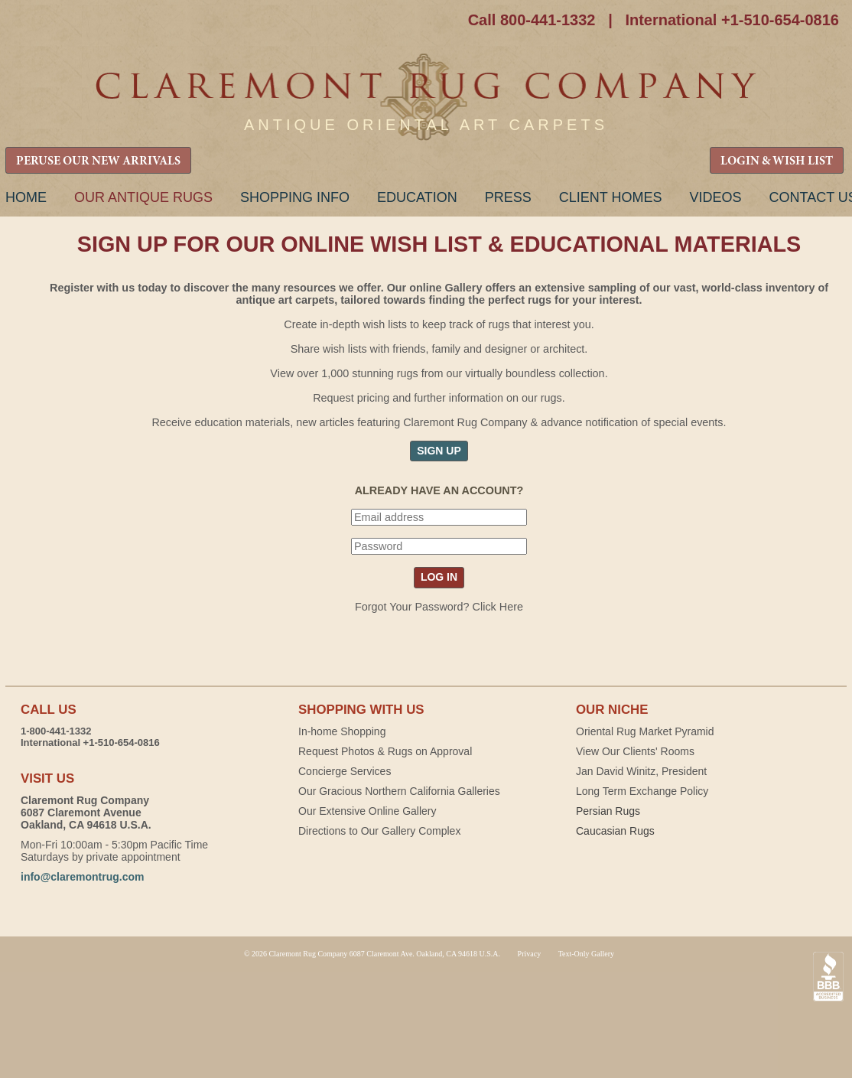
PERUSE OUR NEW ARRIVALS (98, 161)
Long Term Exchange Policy (642, 791)
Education (417, 197)
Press (508, 197)
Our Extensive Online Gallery (367, 811)
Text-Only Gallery (586, 953)
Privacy (529, 953)
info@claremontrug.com (82, 877)
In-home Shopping (341, 731)
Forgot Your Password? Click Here (439, 607)
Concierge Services (344, 771)
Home (26, 197)
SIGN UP (439, 451)
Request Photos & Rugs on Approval (385, 751)
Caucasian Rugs (615, 831)
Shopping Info (295, 197)
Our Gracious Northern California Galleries (399, 791)
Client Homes (610, 197)
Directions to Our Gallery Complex (379, 831)
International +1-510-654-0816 (732, 19)
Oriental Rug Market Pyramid (645, 731)
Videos (715, 197)
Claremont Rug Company (426, 97)
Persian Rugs (608, 811)
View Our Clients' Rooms (635, 751)
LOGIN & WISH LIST (776, 161)
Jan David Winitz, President (641, 771)
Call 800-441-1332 (532, 19)
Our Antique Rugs (143, 197)
